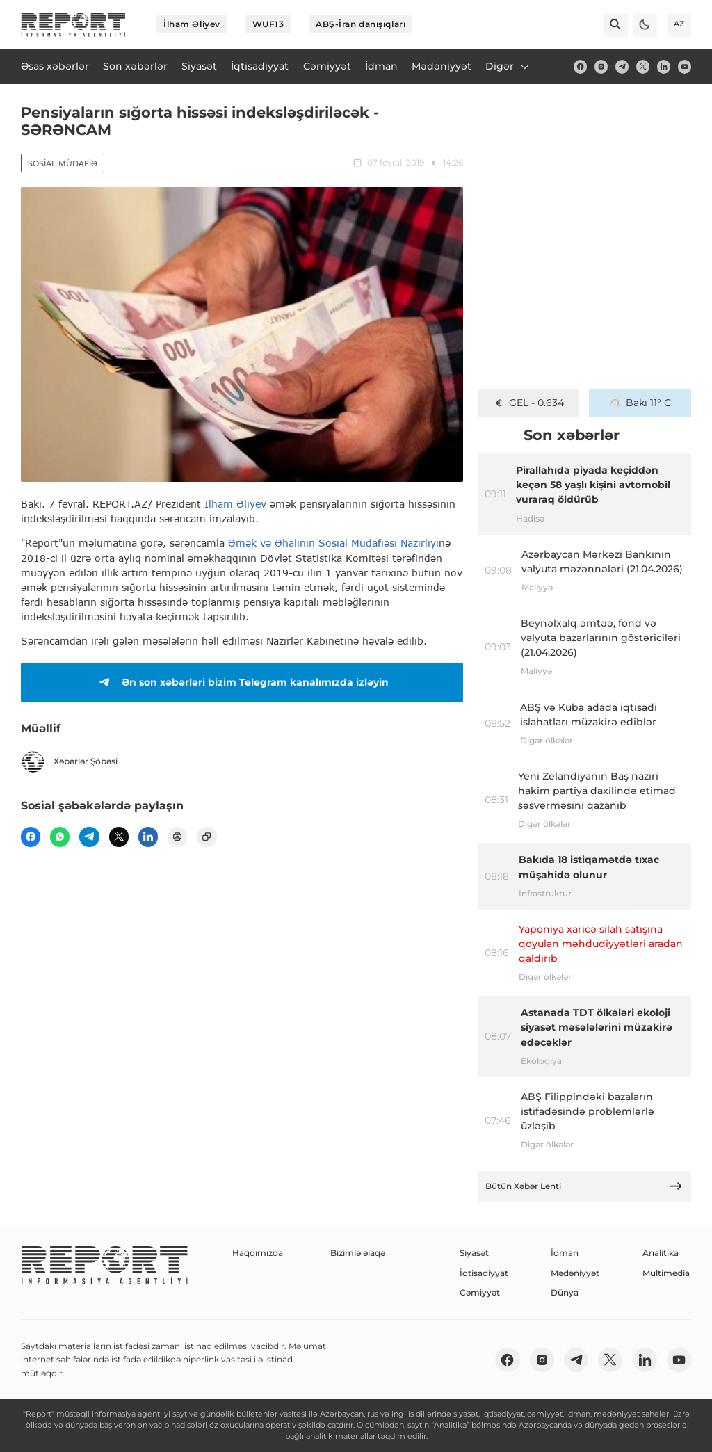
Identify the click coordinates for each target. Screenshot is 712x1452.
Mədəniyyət (575, 1273)
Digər (508, 66)
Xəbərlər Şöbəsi (69, 762)
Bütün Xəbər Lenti (584, 1186)
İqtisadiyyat (484, 1273)
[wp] (60, 836)
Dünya (564, 1292)
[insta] (601, 66)
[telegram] (622, 66)
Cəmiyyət (480, 1292)
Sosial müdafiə (62, 163)
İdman (564, 1253)
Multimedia (666, 1273)
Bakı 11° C (640, 402)
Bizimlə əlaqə (357, 1253)
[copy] (206, 836)
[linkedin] (663, 66)
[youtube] (684, 66)
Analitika (660, 1253)
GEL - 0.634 (529, 402)
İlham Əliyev (191, 24)
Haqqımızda (257, 1253)
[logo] (73, 25)
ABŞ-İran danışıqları (360, 24)
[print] (177, 836)
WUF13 (268, 24)
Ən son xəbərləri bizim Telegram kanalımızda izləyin (242, 682)
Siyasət (474, 1253)
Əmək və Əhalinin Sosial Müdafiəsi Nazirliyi (333, 543)
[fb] (580, 66)
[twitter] (642, 66)
